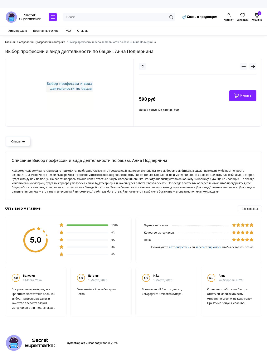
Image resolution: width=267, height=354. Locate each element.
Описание (18, 141)
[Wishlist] (142, 66)
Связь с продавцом (199, 17)
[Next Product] (252, 66)
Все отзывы (250, 208)
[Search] (171, 17)
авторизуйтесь (179, 247)
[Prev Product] (243, 66)
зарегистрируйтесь (208, 247)
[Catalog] (53, 17)
